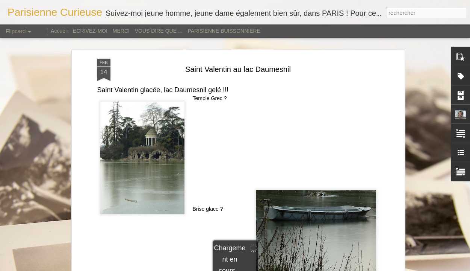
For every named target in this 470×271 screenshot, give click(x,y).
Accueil (60, 31)
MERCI (121, 31)
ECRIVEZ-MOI (90, 31)
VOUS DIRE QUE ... (159, 31)
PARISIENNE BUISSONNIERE (223, 31)
